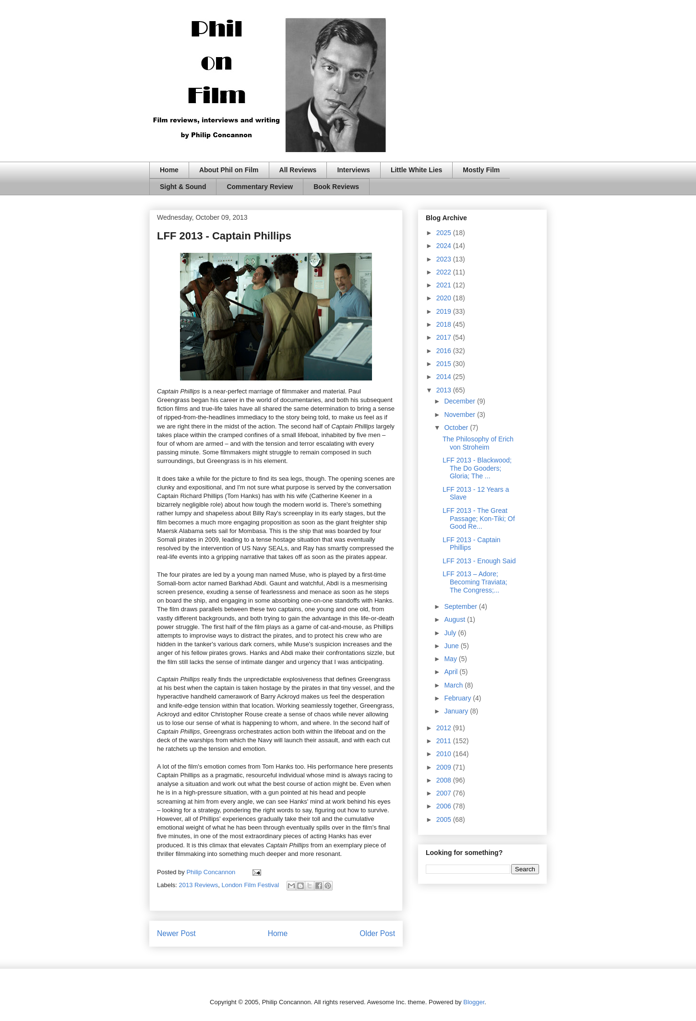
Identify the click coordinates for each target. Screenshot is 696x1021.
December (460, 401)
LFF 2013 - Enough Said (479, 561)
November (460, 414)
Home (169, 170)
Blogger (473, 1002)
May (451, 659)
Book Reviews (336, 186)
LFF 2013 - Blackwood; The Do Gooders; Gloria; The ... (477, 468)
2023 (444, 259)
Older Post (377, 933)
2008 (444, 780)
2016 (444, 351)
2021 (444, 285)
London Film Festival (250, 885)
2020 (444, 298)
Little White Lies (416, 170)
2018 (444, 324)
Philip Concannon (211, 872)
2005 (444, 819)
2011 (444, 741)
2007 (444, 793)
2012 (444, 728)
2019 (444, 311)
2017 (444, 337)
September (461, 606)
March (454, 685)
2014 (444, 376)
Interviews (353, 170)
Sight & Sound (183, 186)
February (458, 698)
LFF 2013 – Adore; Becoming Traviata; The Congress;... (475, 582)
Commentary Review (260, 186)
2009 (444, 767)
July (451, 633)
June (452, 646)
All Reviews (298, 170)
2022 (444, 272)
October (457, 427)
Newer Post (176, 933)
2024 (444, 245)
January (457, 711)
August (455, 619)
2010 (444, 754)
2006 (444, 806)
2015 (444, 364)
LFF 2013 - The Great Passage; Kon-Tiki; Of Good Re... (479, 519)
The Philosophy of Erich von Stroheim (478, 443)
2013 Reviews (198, 885)
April (451, 672)
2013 (444, 390)
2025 (444, 233)
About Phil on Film (229, 170)
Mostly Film (481, 170)
